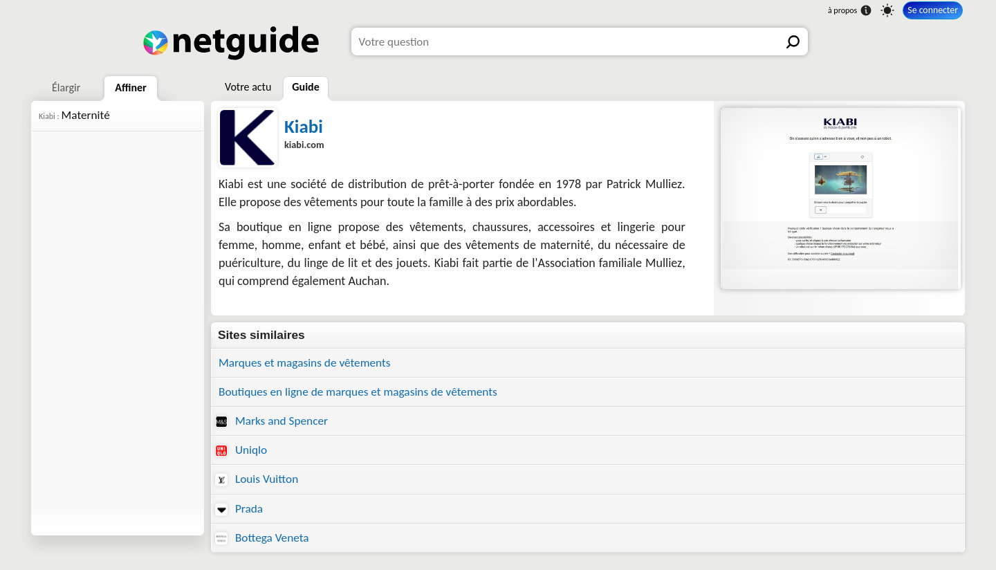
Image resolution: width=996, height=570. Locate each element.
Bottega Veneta (262, 538)
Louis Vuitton (256, 479)
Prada (239, 509)
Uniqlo (241, 450)
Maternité (74, 115)
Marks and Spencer (271, 421)
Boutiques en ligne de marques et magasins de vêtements (358, 392)
